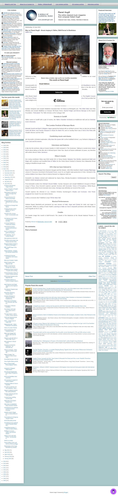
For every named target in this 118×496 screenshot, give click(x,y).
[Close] (81, 74)
